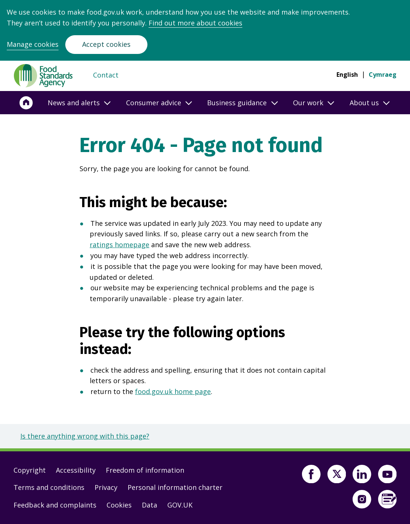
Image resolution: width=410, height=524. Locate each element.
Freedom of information (145, 470)
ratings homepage (119, 244)
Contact (106, 74)
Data (149, 504)
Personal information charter (175, 487)
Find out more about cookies (195, 22)
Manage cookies (33, 44)
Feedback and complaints (55, 504)
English (347, 74)
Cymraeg (382, 74)
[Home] (26, 102)
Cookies (119, 504)
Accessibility (76, 470)
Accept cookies (106, 44)
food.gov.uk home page (173, 391)
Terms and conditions (49, 487)
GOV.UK (179, 504)
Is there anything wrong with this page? (84, 435)
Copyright (30, 470)
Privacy (106, 487)
